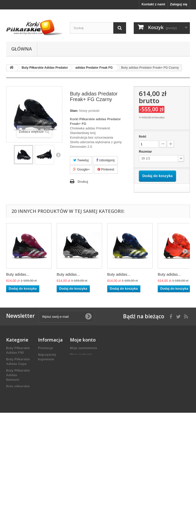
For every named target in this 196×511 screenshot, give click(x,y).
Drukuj (83, 182)
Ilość (142, 136)
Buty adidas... (17, 274)
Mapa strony (48, 402)
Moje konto (83, 340)
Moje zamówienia (83, 348)
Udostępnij (105, 160)
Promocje (45, 348)
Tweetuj (81, 160)
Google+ (81, 169)
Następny (58, 154)
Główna (21, 49)
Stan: (74, 111)
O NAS (43, 395)
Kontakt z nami (153, 4)
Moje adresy (79, 361)
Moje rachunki (81, 355)
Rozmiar (146, 151)
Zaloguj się (178, 4)
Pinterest (105, 169)
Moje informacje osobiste (90, 368)
